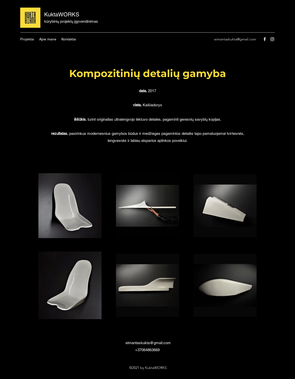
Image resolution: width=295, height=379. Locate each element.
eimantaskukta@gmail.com (235, 39)
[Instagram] (272, 39)
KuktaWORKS (61, 14)
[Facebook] (264, 39)
